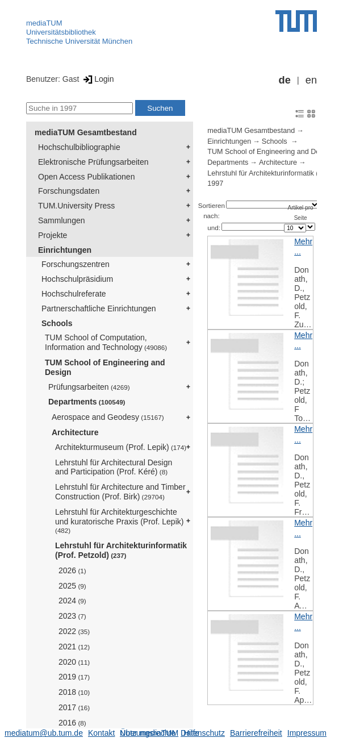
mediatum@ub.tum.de (44, 732)
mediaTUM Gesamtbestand (86, 132)
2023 (72, 615)
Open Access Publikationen (86, 176)
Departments (87, 401)
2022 (74, 631)
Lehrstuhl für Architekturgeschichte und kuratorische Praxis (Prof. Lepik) (119, 521)
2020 (74, 661)
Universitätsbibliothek (61, 32)
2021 (74, 646)
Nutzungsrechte (147, 732)
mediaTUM (44, 23)
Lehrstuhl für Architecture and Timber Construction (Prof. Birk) (120, 491)
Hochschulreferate (73, 293)
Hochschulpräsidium (77, 279)
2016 (72, 722)
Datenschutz (203, 732)
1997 (215, 183)
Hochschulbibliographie (79, 147)
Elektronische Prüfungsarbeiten (93, 161)
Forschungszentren (75, 264)
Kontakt (101, 732)
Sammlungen (61, 220)
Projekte (52, 235)
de (285, 80)
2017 (74, 707)
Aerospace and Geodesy (108, 417)
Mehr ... (303, 247)
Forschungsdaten (68, 190)
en (311, 80)
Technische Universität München (79, 41)
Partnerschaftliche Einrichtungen (98, 308)
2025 (72, 585)
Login (97, 79)
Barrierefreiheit (256, 732)
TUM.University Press (76, 205)
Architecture (75, 432)
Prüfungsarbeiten (89, 386)
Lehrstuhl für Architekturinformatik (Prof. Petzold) (121, 550)
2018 (74, 692)
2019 (74, 676)
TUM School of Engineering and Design (105, 367)
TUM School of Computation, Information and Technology (106, 342)
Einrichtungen (64, 250)
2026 (72, 570)
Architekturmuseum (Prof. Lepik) (120, 447)
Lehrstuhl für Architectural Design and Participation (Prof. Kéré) (113, 467)
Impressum (307, 732)
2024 (72, 600)
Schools (56, 323)
